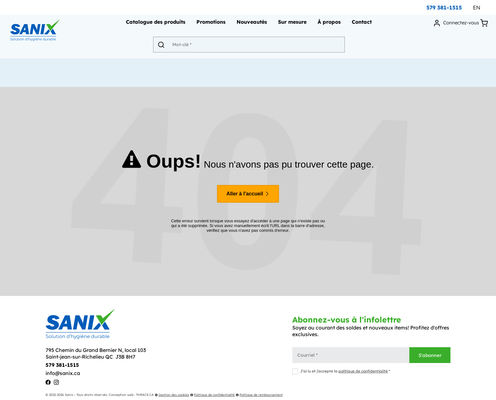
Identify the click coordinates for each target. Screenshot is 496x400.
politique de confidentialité (363, 371)
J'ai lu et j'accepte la (341, 371)
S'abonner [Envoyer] (430, 355)
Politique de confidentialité (212, 395)
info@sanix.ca (63, 373)
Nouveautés (251, 24)
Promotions (210, 24)
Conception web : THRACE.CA (131, 395)
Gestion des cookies (172, 395)
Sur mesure (291, 24)
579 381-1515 (444, 7)
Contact (361, 24)
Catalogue (155, 24)
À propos (328, 24)
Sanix (69, 395)
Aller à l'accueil (248, 193)
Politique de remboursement (259, 395)
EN (476, 7)
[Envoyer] (164, 46)
